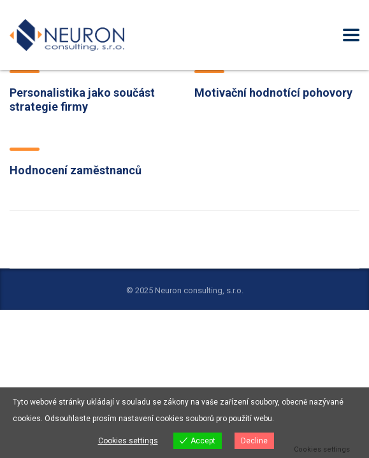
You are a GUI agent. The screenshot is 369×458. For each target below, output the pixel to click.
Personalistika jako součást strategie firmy (82, 99)
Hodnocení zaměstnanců (75, 170)
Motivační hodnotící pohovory (273, 92)
